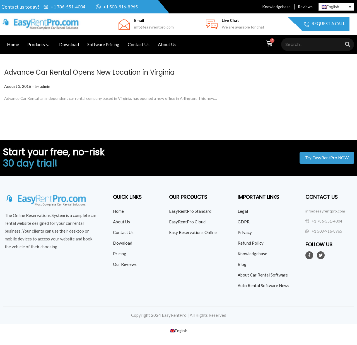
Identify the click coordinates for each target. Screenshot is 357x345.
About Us (167, 44)
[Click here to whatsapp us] (124, 7)
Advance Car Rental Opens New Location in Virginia (89, 72)
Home (13, 44)
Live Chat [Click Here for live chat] (230, 20)
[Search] (347, 44)
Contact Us (138, 44)
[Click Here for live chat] (212, 24)
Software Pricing (103, 44)
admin (45, 86)
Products (39, 44)
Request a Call (324, 24)
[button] (327, 158)
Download (69, 44)
